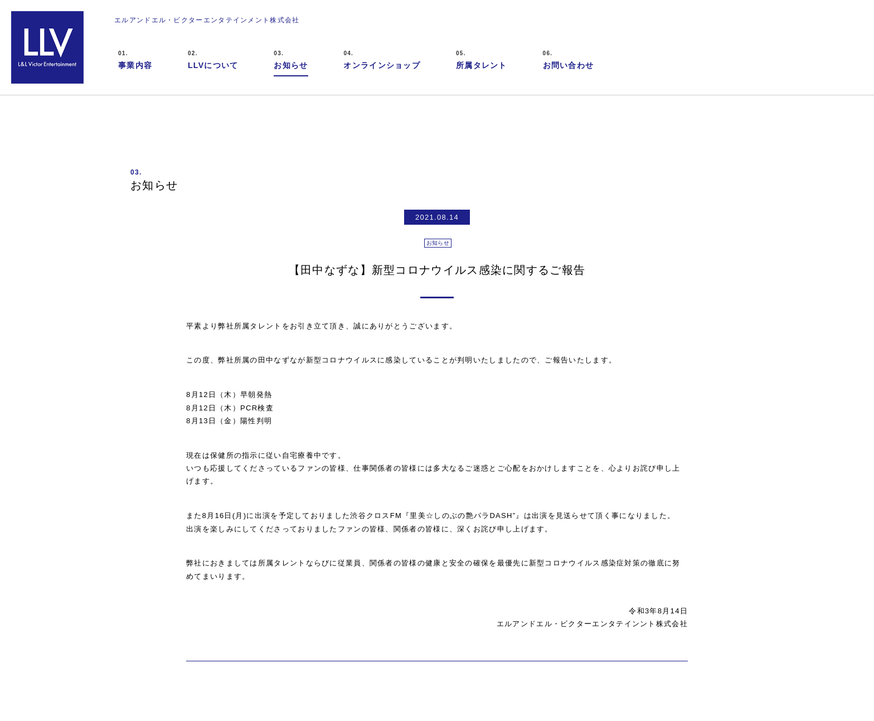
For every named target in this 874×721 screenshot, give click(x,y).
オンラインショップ (381, 59)
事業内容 (135, 59)
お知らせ (291, 59)
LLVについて (213, 59)
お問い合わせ (568, 59)
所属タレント (481, 59)
